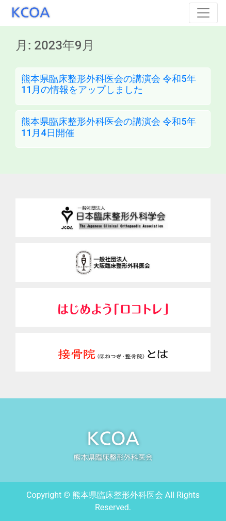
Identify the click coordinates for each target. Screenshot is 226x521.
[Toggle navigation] (203, 13)
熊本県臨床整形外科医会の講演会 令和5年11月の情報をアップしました (108, 84)
